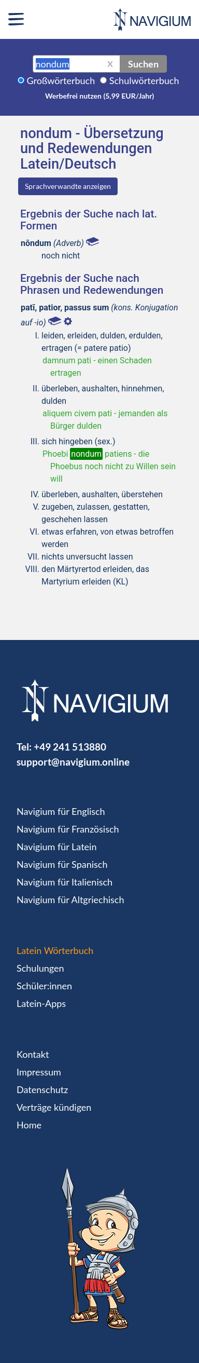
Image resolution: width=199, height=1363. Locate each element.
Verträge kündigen (54, 1107)
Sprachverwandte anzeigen (68, 186)
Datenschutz (42, 1089)
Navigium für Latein (56, 846)
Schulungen (40, 968)
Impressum (39, 1072)
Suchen (143, 64)
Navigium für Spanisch (62, 864)
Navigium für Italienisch (64, 882)
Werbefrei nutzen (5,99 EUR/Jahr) (99, 95)
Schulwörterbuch (144, 80)
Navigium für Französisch (68, 829)
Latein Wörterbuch (55, 950)
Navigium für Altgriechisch (70, 899)
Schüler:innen (44, 985)
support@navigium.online (73, 762)
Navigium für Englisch (61, 811)
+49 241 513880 (70, 747)
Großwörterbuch (61, 80)
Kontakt (33, 1054)
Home (29, 1124)
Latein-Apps (41, 1003)
